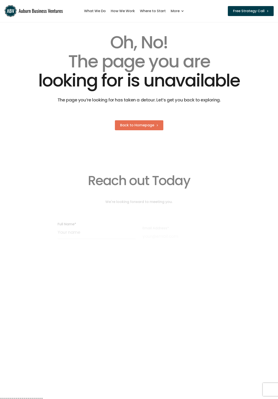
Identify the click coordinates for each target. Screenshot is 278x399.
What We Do (95, 11)
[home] (34, 11)
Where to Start (153, 11)
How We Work (123, 11)
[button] (179, 11)
